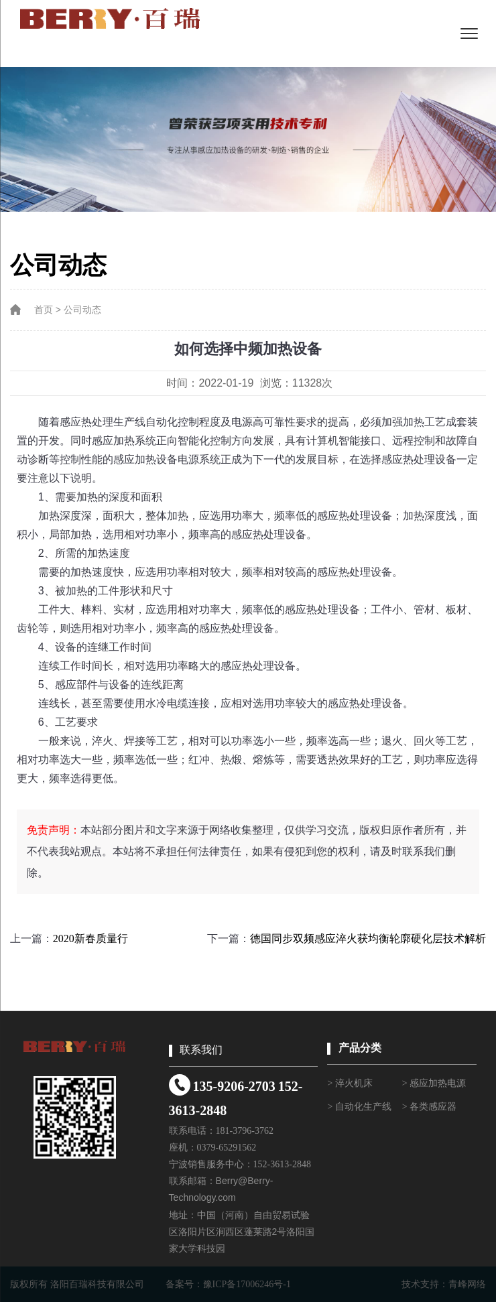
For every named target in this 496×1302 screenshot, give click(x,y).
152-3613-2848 (282, 1164)
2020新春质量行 (90, 938)
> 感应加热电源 (434, 1083)
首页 (43, 310)
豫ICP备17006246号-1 (247, 1284)
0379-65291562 (227, 1148)
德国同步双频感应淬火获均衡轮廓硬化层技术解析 (368, 938)
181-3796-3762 (244, 1131)
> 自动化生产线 (359, 1107)
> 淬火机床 (349, 1083)
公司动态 (82, 310)
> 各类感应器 (429, 1107)
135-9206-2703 (233, 1086)
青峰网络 (467, 1284)
